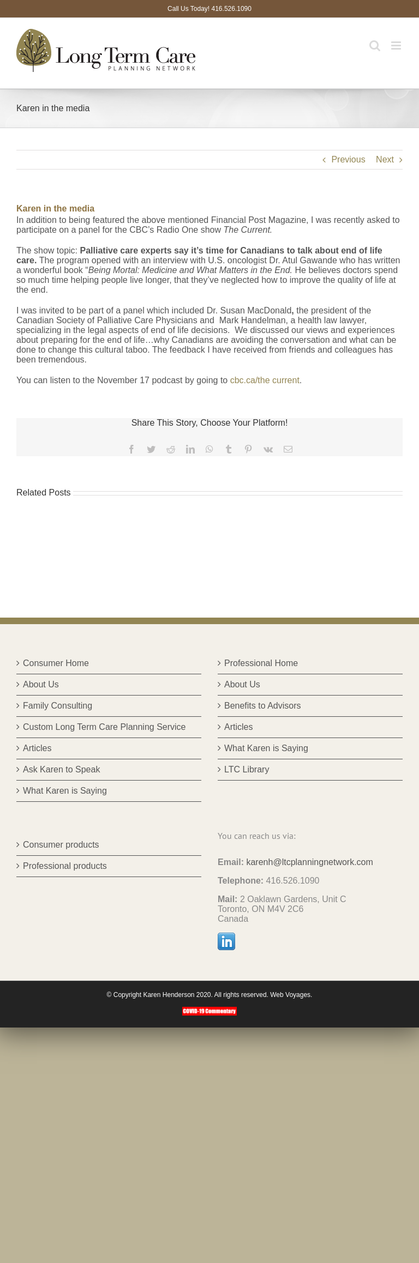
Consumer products (61, 844)
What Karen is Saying (65, 790)
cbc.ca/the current (265, 380)
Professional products (65, 866)
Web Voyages (290, 995)
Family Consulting (57, 705)
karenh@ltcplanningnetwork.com (309, 862)
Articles (37, 748)
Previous (348, 159)
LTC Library (246, 769)
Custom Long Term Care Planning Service (104, 727)
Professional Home (261, 663)
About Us (41, 684)
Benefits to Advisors (262, 705)
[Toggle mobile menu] (397, 45)
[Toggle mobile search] (374, 45)
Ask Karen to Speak (61, 769)
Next (385, 159)
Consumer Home (56, 663)
